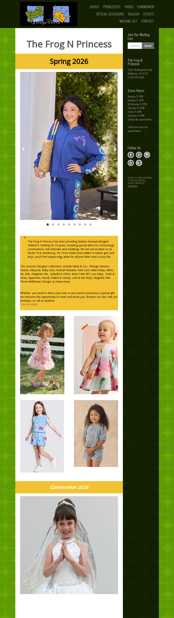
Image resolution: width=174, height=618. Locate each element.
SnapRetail (132, 185)
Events (148, 13)
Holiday (134, 13)
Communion (145, 6)
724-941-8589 (28, 304)
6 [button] (74, 224)
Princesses (112, 6)
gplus (139, 163)
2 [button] (53, 224)
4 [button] (64, 224)
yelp (131, 163)
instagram (147, 155)
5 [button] (69, 224)
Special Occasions (110, 13)
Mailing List (128, 21)
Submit (148, 46)
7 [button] (80, 224)
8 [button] (85, 224)
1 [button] (48, 224)
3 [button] (58, 224)
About (94, 6)
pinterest (139, 155)
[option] (69, 146)
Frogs (128, 6)
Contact (147, 21)
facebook (131, 155)
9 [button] (90, 224)
